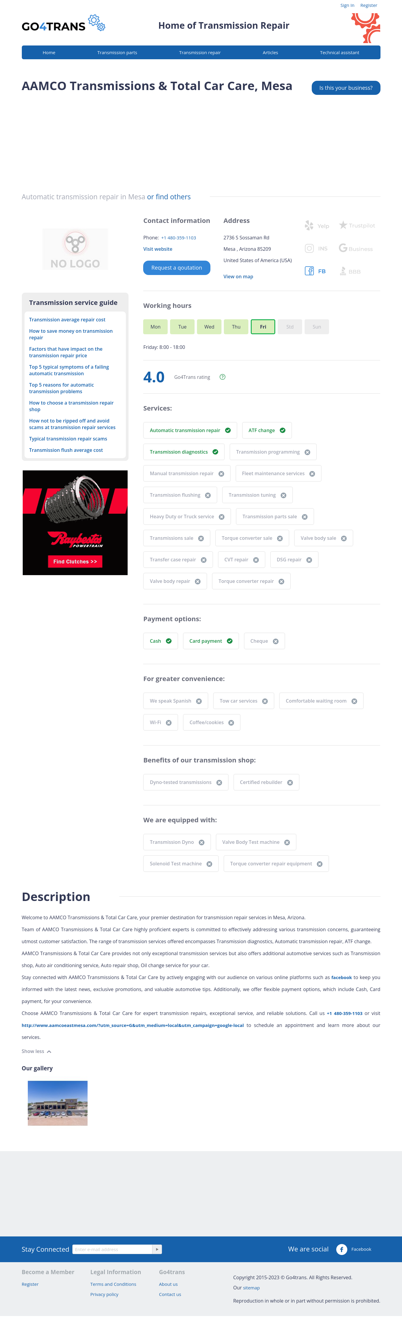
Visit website (157, 249)
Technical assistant (339, 52)
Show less (33, 1051)
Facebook (354, 1249)
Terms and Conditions (113, 1284)
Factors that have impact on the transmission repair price (66, 352)
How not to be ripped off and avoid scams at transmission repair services (72, 424)
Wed (209, 326)
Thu (236, 326)
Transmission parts (117, 52)
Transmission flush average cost (66, 450)
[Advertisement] (201, 140)
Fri (263, 326)
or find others (169, 196)
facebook (341, 977)
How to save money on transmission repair (71, 334)
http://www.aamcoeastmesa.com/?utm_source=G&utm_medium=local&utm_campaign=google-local (133, 1025)
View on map (238, 276)
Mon (156, 326)
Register (368, 5)
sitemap (251, 1288)
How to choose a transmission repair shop (71, 406)
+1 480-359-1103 (178, 238)
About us (168, 1284)
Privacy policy (104, 1294)
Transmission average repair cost (67, 319)
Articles (270, 52)
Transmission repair (200, 52)
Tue (182, 326)
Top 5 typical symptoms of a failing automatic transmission (69, 370)
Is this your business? (346, 87)
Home (49, 52)
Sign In (347, 5)
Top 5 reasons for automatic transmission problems (61, 388)
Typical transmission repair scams (68, 438)
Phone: (151, 237)
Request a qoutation (177, 267)
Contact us (170, 1294)
